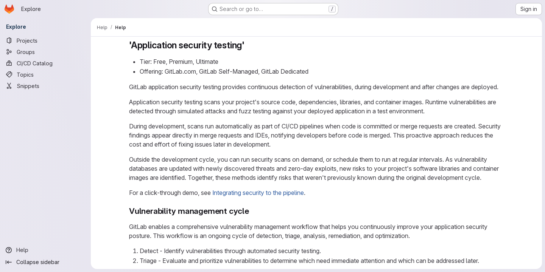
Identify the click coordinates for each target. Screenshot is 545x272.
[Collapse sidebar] (45, 262)
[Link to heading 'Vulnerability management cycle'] (253, 211)
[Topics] (45, 74)
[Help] (45, 250)
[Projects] (45, 40)
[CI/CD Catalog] (45, 63)
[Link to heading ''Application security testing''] (249, 45)
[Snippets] (45, 85)
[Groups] (45, 51)
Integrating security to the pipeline (258, 192)
